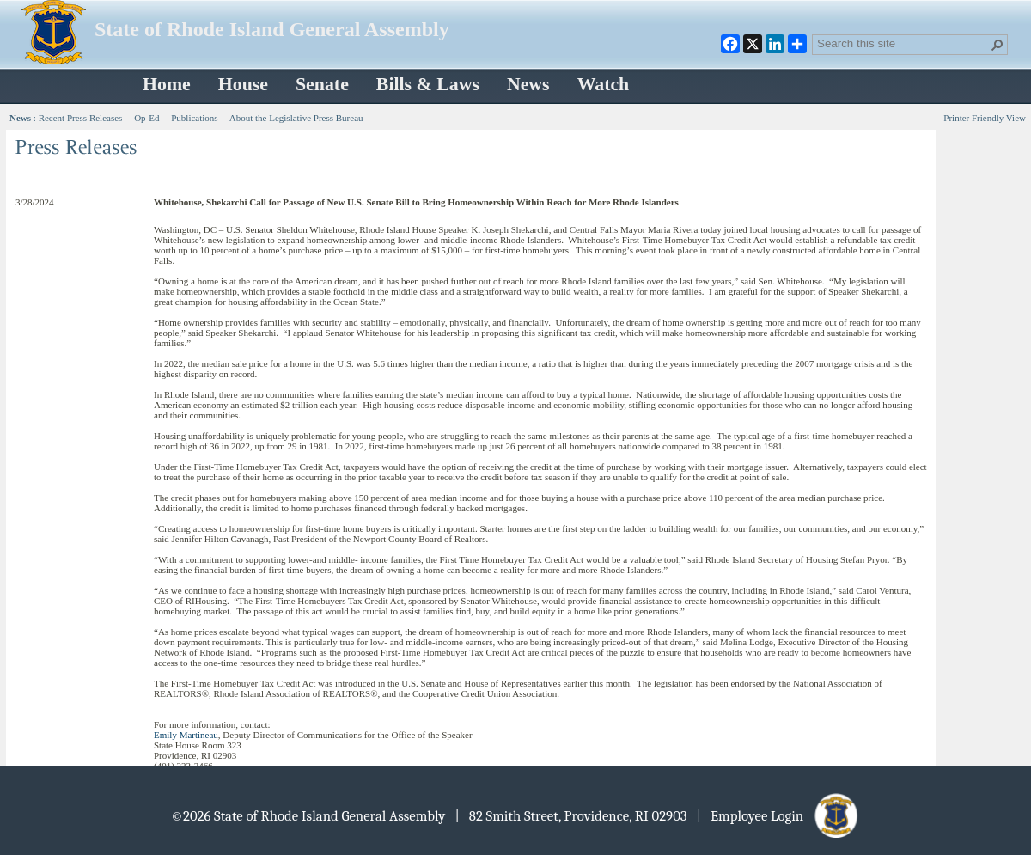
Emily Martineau (186, 735)
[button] (997, 44)
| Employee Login (779, 816)
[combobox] (903, 43)
